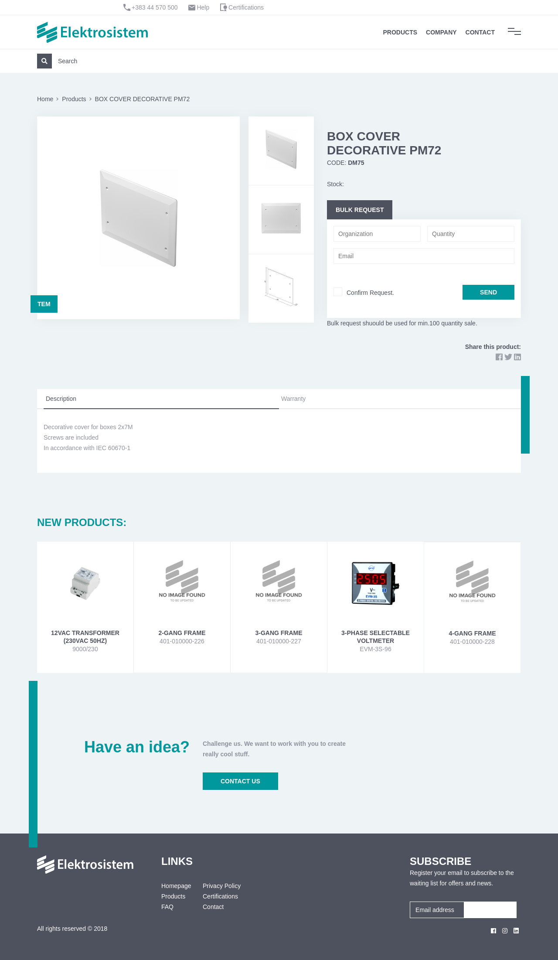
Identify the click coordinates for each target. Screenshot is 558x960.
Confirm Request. (370, 292)
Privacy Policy (222, 885)
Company (441, 32)
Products (400, 32)
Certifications (246, 7)
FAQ (167, 906)
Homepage (175, 885)
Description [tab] (61, 398)
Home (45, 99)
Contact (480, 32)
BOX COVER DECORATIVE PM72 (142, 99)
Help (203, 7)
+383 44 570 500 (155, 7)
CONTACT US (240, 781)
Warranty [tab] (293, 398)
